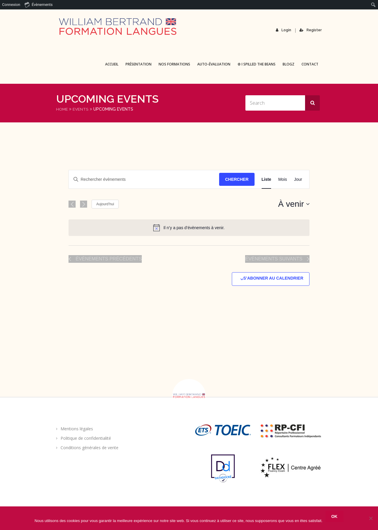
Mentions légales (77, 428)
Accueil (111, 64)
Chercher (236, 179)
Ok (334, 516)
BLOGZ (288, 64)
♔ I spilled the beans (256, 64)
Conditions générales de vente (89, 447)
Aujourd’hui (105, 204)
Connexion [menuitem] (11, 4)
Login (283, 30)
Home (62, 109)
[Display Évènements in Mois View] (282, 179)
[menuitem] (373, 4)
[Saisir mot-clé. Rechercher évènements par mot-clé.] (144, 179)
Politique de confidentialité (86, 438)
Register (311, 30)
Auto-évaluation (213, 64)
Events (81, 109)
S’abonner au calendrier (273, 277)
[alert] (189, 227)
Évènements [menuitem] (39, 4)
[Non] (371, 518)
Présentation (138, 64)
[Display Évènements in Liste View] (266, 179)
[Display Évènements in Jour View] (298, 179)
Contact (310, 64)
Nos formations (174, 64)
